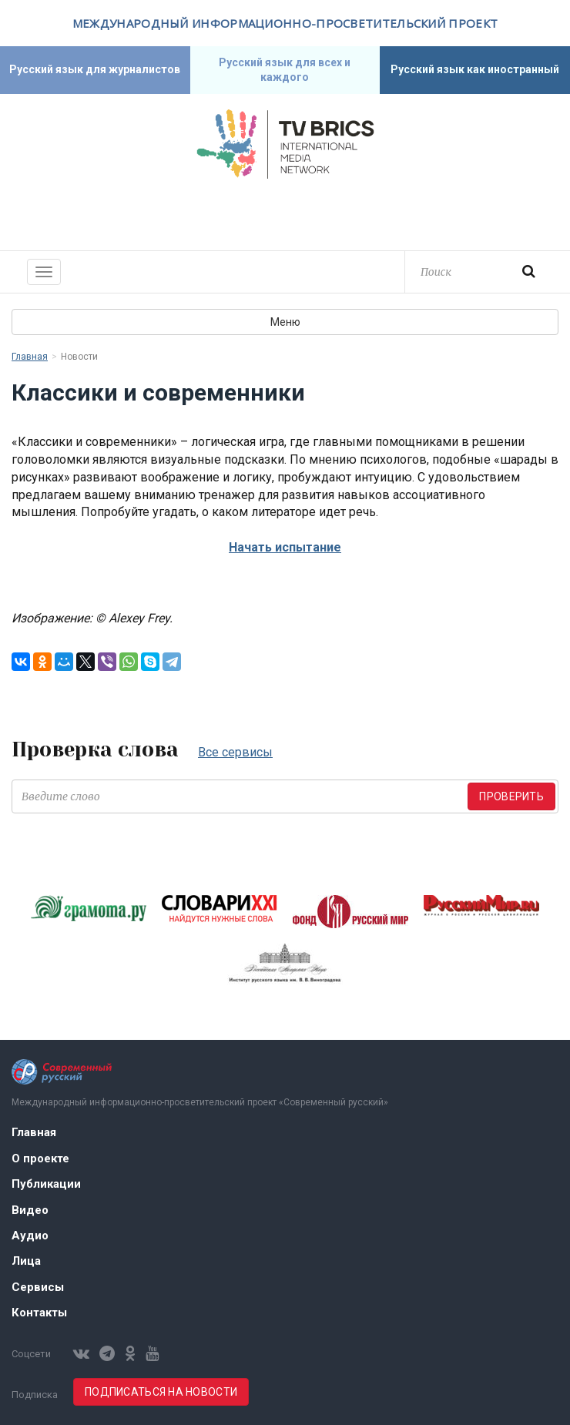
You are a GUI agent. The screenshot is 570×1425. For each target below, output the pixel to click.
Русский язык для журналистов (94, 69)
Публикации (46, 1184)
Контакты (39, 1312)
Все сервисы (235, 752)
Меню (285, 322)
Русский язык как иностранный (475, 69)
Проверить (511, 796)
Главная (30, 356)
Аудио (30, 1235)
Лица (26, 1261)
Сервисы (38, 1287)
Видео (30, 1210)
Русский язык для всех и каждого (284, 69)
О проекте (40, 1158)
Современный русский (285, 212)
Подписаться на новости (161, 1392)
